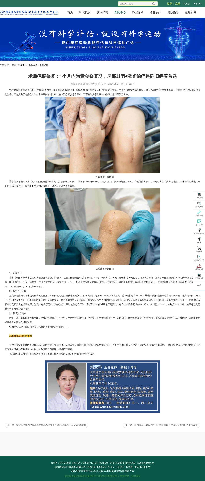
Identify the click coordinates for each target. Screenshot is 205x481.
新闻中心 (120, 12)
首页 (70, 12)
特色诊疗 (155, 12)
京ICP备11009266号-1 (108, 476)
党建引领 (190, 12)
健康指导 (173, 12)
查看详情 (43, 65)
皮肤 (55, 100)
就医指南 (102, 12)
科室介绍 (138, 12)
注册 (177, 3)
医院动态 (33, 65)
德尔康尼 (13, 364)
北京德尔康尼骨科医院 (89, 94)
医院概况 (85, 12)
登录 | (171, 3)
